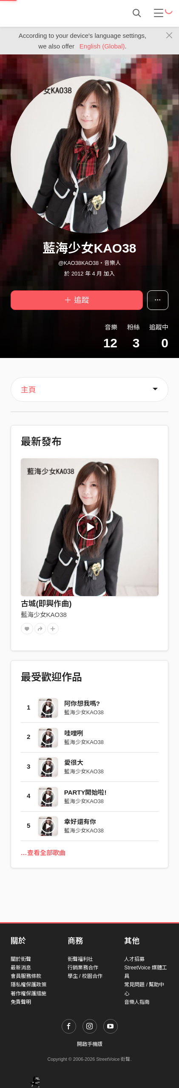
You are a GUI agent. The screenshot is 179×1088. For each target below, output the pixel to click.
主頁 (28, 390)
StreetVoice (46, 13)
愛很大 (73, 762)
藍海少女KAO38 (44, 614)
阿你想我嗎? (82, 703)
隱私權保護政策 (28, 985)
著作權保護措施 (28, 994)
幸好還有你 (80, 821)
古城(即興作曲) (46, 603)
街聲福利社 (80, 959)
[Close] (169, 36)
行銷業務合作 (83, 968)
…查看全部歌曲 (43, 852)
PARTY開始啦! (85, 792)
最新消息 (21, 968)
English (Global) (102, 46)
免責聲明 (21, 1002)
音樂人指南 (137, 1002)
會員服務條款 (26, 976)
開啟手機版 (89, 1044)
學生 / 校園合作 (85, 976)
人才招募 (134, 959)
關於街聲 (21, 959)
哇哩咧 (73, 733)
